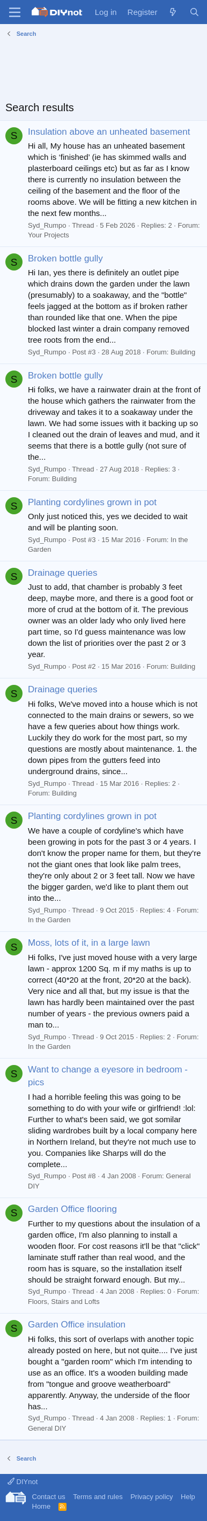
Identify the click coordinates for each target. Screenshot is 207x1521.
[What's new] (172, 12)
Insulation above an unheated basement (109, 132)
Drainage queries (62, 573)
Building (183, 352)
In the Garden (49, 920)
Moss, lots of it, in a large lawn (89, 943)
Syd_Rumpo (47, 225)
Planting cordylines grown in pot (92, 502)
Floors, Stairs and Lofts (64, 1302)
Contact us (48, 1497)
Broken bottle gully (65, 258)
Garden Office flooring (72, 1209)
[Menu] (14, 12)
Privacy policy (151, 1497)
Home (41, 1506)
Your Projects (48, 235)
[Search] (194, 12)
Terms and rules (97, 1497)
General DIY (47, 1428)
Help (188, 1497)
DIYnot (23, 1482)
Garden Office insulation (76, 1324)
